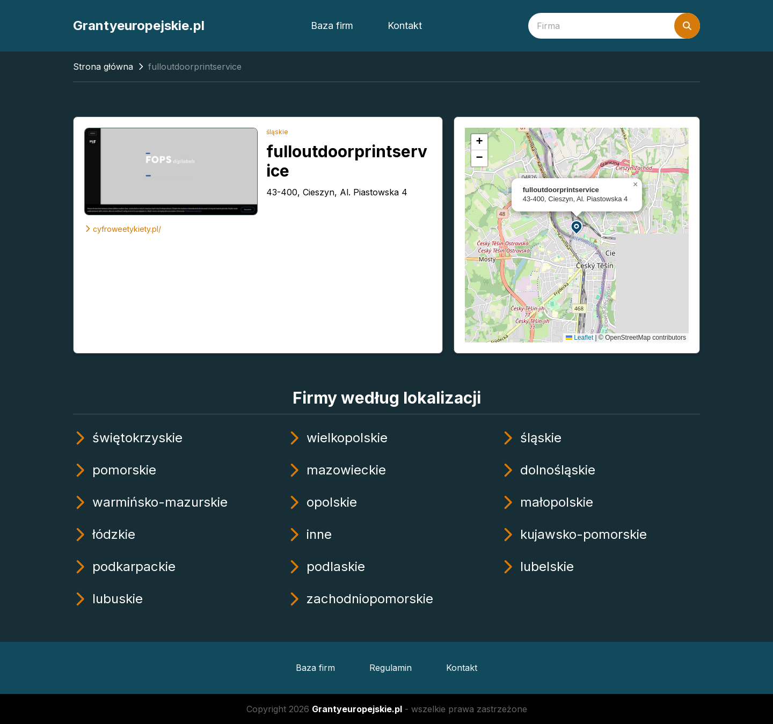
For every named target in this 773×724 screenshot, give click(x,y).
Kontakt (405, 25)
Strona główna (103, 66)
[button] (577, 226)
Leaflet (579, 337)
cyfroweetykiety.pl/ (122, 228)
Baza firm (332, 25)
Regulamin (390, 667)
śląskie (277, 132)
